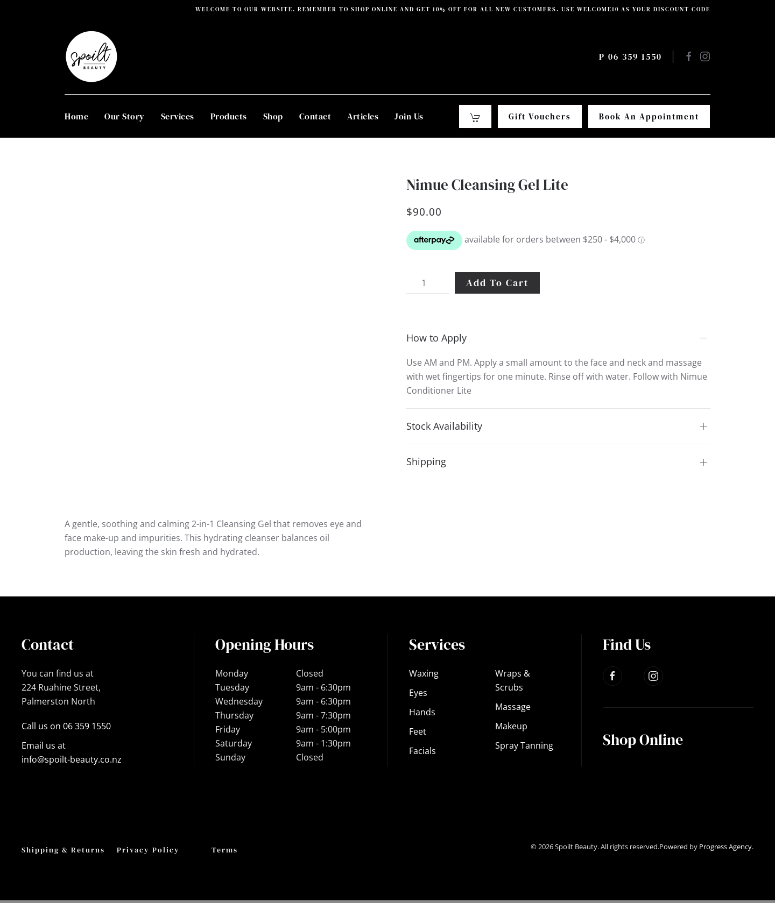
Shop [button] (273, 116)
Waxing (424, 673)
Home (76, 116)
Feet (417, 731)
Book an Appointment (649, 116)
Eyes (418, 693)
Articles (362, 116)
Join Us (409, 116)
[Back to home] (91, 56)
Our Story (124, 116)
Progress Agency (725, 846)
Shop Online (643, 739)
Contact (315, 116)
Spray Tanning (524, 745)
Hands (422, 712)
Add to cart (497, 282)
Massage (513, 707)
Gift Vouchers (540, 116)
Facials (422, 751)
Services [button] (177, 116)
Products (228, 116)
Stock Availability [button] (444, 425)
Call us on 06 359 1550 (66, 726)
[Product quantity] (427, 283)
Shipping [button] (426, 461)
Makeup (511, 726)
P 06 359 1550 (630, 56)
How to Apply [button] (436, 337)
